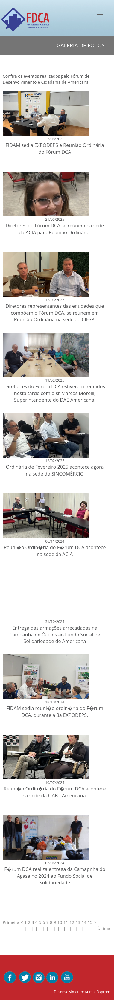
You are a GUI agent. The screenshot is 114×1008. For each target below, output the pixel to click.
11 (65, 922)
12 (71, 922)
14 (83, 922)
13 (77, 922)
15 (90, 922)
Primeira (11, 922)
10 (59, 922)
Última (104, 928)
